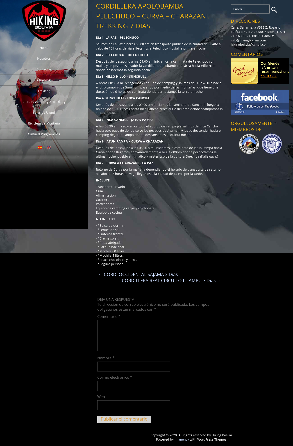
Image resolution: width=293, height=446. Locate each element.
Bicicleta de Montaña (44, 123)
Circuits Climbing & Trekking (44, 102)
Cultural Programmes (44, 134)
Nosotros (44, 58)
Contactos (43, 69)
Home (44, 47)
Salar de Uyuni (44, 112)
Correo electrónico (114, 377)
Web (101, 396)
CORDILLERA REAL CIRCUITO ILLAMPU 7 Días (171, 280)
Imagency (182, 439)
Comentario (108, 316)
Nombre (105, 357)
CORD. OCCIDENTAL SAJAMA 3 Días (138, 274)
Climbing (44, 80)
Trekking (44, 91)
